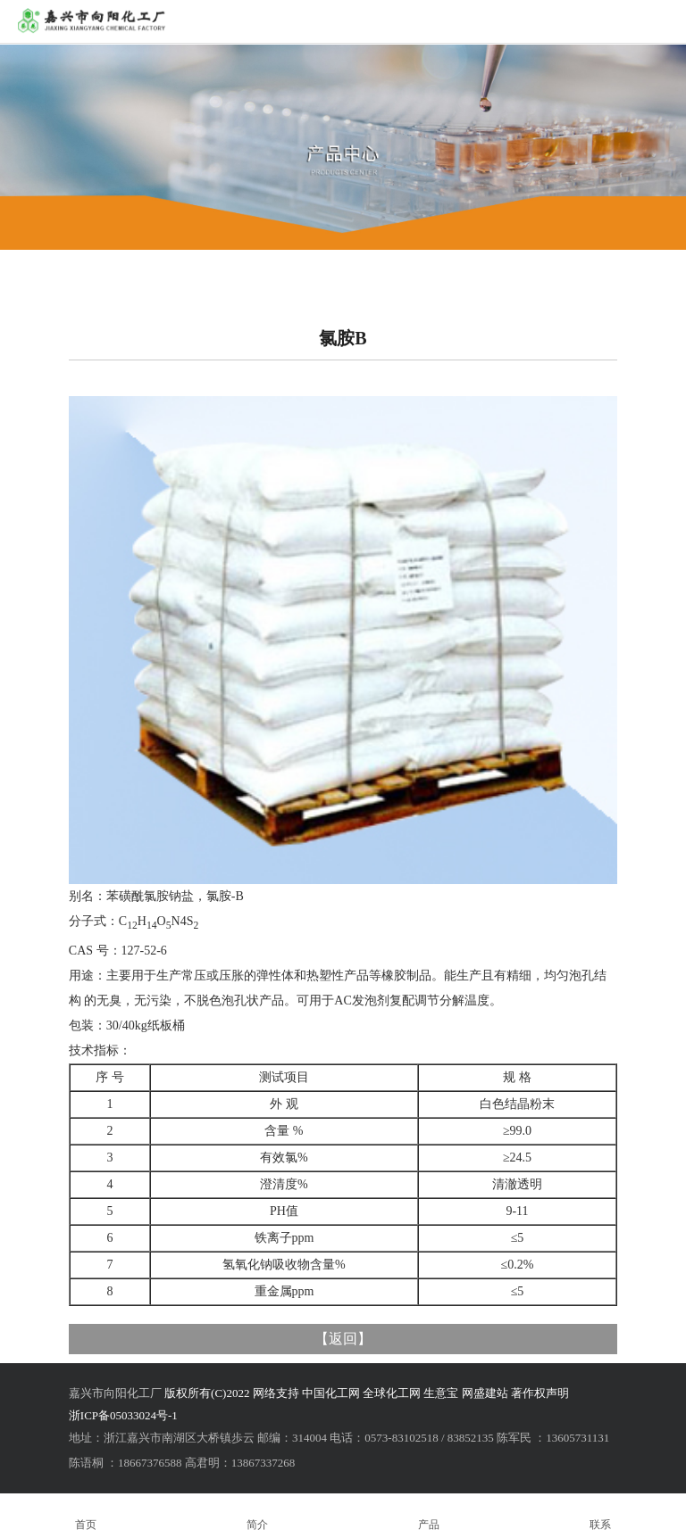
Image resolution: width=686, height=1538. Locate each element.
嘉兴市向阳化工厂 (115, 1393)
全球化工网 (392, 1393)
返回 (343, 1338)
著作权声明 (540, 1393)
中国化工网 (331, 1393)
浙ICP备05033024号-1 (123, 1415)
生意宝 (440, 1393)
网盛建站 (485, 1393)
